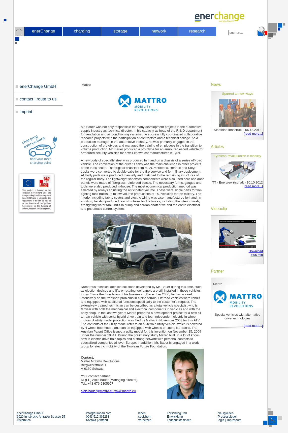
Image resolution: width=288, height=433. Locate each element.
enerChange (43, 31)
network (159, 31)
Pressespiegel (227, 416)
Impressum (233, 420)
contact (26, 99)
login (221, 420)
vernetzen (145, 420)
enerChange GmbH (38, 86)
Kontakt (91, 420)
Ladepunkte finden (179, 420)
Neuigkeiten (225, 413)
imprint (26, 111)
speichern (144, 416)
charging (82, 31)
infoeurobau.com (98, 413)
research (197, 31)
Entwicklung (175, 416)
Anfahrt (103, 420)
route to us (47, 99)
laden (142, 413)
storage (120, 31)
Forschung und (177, 413)
